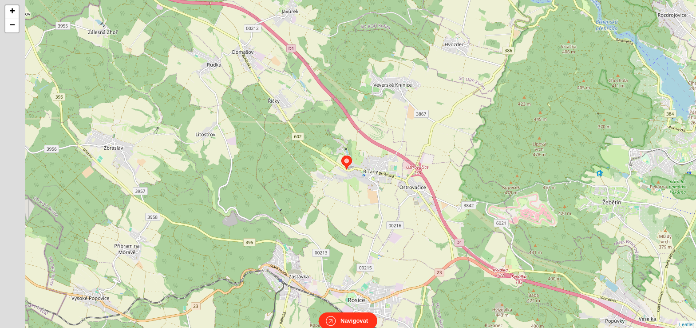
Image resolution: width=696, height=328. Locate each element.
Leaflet (686, 316)
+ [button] (12, 12)
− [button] (12, 25)
